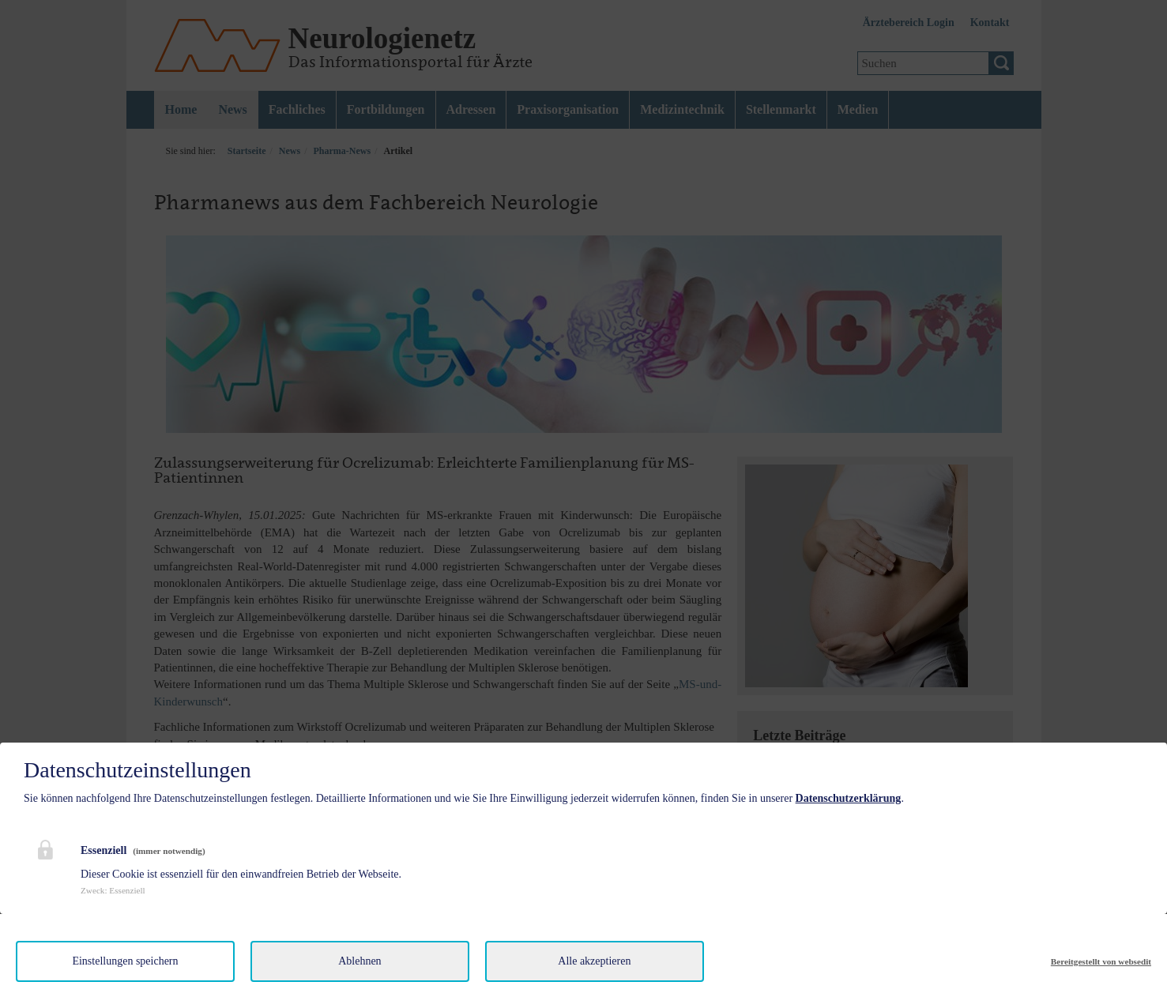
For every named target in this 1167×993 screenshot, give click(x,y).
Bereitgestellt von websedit (1101, 961)
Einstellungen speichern (125, 961)
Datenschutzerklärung (849, 798)
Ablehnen (359, 961)
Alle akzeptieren (594, 961)
